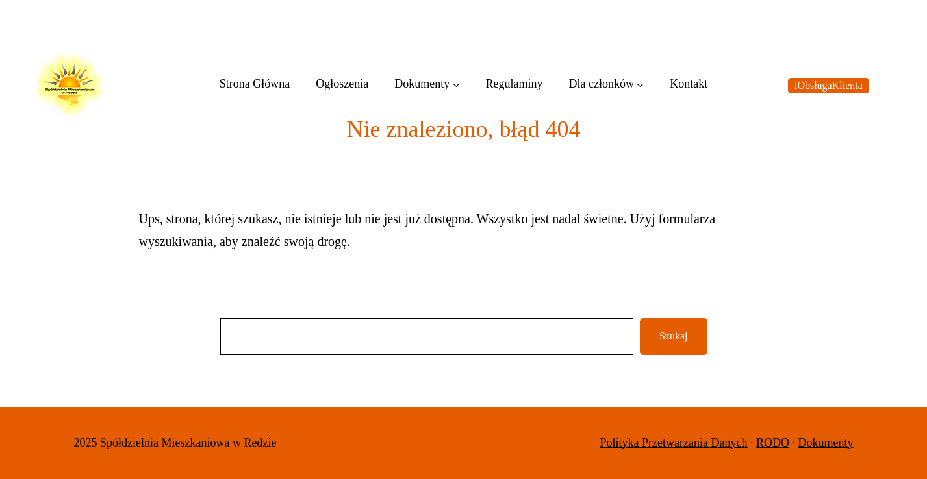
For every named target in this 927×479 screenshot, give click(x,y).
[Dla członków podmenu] (640, 84)
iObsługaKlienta (828, 85)
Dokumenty (826, 442)
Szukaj (673, 335)
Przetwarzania (676, 442)
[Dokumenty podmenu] (456, 84)
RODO (772, 442)
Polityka (621, 442)
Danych (729, 442)
